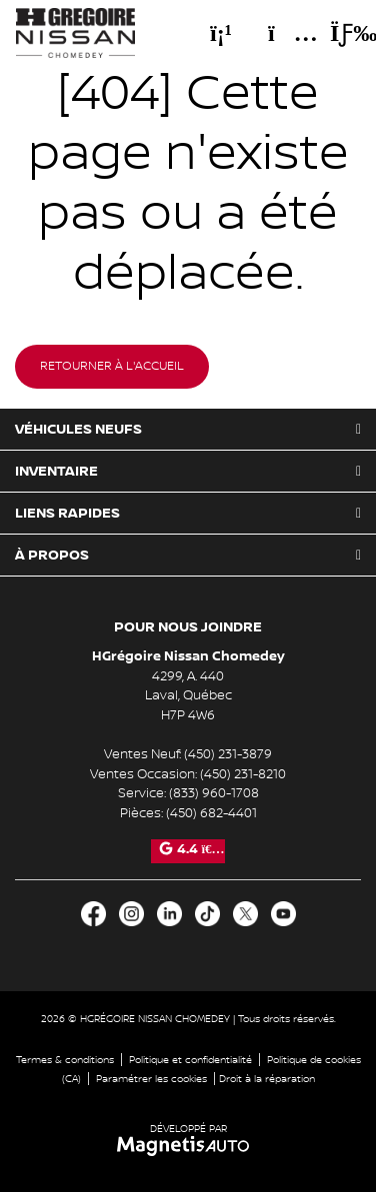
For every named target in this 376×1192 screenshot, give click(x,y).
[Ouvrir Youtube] (283, 913)
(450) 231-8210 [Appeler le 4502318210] (243, 774)
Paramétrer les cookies (151, 1078)
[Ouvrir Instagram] (131, 913)
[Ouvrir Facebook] (93, 913)
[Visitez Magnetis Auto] (188, 1145)
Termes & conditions (65, 1059)
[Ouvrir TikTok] (207, 913)
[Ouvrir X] (245, 913)
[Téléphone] (221, 33)
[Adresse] (283, 33)
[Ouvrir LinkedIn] (169, 913)
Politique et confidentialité (190, 1059)
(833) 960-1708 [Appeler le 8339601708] (214, 793)
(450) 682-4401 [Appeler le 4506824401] (211, 813)
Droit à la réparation (267, 1078)
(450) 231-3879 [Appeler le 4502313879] (228, 754)
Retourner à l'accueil (112, 366)
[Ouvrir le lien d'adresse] (188, 695)
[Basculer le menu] (337, 33)
